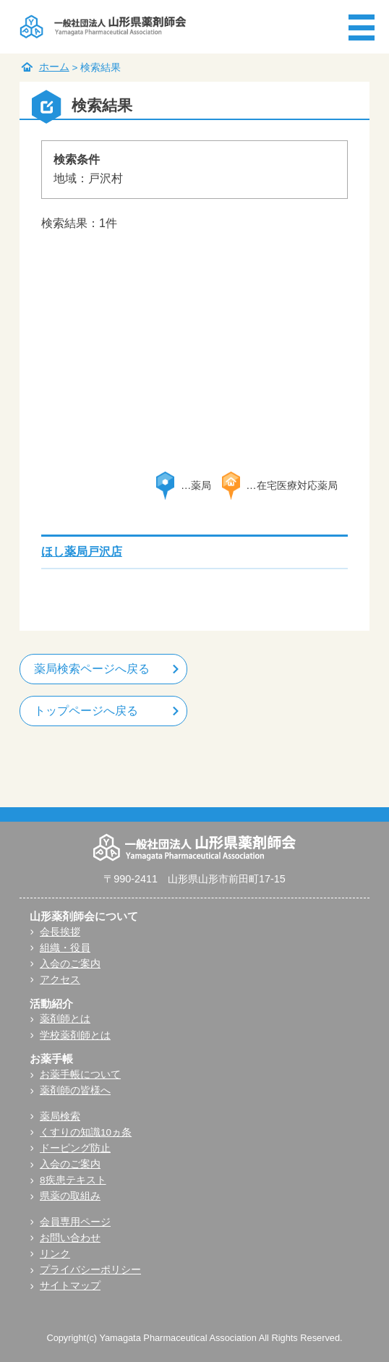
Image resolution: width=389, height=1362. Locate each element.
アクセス (60, 979)
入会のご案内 (70, 963)
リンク (55, 1253)
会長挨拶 (60, 932)
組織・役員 (65, 947)
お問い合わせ (70, 1238)
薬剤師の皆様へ (75, 1090)
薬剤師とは (65, 1018)
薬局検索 (60, 1116)
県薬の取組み (70, 1196)
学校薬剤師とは (75, 1035)
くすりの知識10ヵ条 (86, 1132)
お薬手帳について (80, 1074)
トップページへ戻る (86, 711)
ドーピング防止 (75, 1148)
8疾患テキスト (73, 1180)
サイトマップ (70, 1285)
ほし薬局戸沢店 (81, 551)
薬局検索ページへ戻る (92, 669)
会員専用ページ (75, 1222)
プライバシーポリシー (90, 1269)
